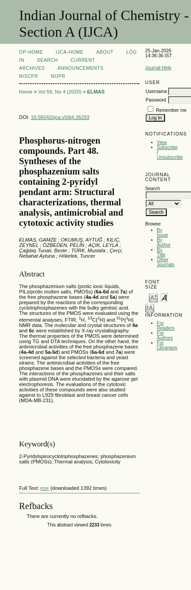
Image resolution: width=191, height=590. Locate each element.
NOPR (58, 76)
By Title (161, 252)
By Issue (162, 233)
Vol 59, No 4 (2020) (59, 91)
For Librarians (167, 345)
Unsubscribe (170, 157)
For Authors (165, 335)
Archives (32, 68)
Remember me (171, 110)
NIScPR (28, 76)
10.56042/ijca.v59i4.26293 (60, 117)
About (104, 52)
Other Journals (165, 262)
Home (26, 91)
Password (156, 100)
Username (156, 91)
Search (47, 60)
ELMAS (95, 91)
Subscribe (167, 147)
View (162, 142)
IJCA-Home (69, 52)
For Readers (165, 326)
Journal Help (158, 67)
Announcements (80, 68)
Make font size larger (149, 307)
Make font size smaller (153, 297)
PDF (44, 488)
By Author (164, 242)
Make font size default (164, 297)
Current (82, 60)
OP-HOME (31, 52)
